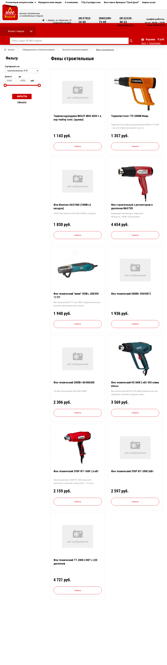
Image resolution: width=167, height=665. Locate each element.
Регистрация (155, 43)
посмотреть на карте (62, 22)
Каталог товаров (16, 31)
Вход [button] (144, 43)
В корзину (77, 146)
